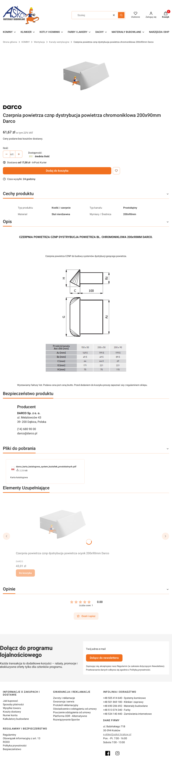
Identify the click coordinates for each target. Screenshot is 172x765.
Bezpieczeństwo (12, 749)
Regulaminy (9, 734)
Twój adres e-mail (96, 648)
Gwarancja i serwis (63, 701)
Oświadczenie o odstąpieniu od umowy (75, 708)
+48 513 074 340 (112, 709)
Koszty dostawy (12, 711)
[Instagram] (117, 753)
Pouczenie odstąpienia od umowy (72, 712)
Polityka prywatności (14, 745)
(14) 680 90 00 (26, 429)
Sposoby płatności (13, 704)
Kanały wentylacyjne (59, 42)
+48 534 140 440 (112, 713)
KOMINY (26, 42)
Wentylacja (39, 42)
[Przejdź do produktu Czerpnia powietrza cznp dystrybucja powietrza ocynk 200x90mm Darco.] (62, 523)
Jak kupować (10, 700)
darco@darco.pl (27, 433)
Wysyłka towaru (12, 708)
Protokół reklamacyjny (65, 705)
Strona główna (10, 42)
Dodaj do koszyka (57, 170)
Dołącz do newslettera (104, 658)
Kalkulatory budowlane (16, 718)
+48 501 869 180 (112, 701)
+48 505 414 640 (112, 697)
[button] (121, 15)
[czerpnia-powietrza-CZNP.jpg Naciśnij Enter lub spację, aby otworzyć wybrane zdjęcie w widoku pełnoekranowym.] (86, 74)
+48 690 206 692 (112, 705)
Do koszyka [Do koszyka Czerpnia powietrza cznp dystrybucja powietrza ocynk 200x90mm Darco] (25, 573)
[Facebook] (107, 753)
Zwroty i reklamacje (64, 697)
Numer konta (10, 715)
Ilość (5, 148)
